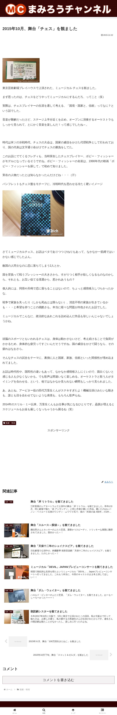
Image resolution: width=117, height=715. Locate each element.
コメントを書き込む (58, 680)
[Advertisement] (58, 46)
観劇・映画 (9, 423)
